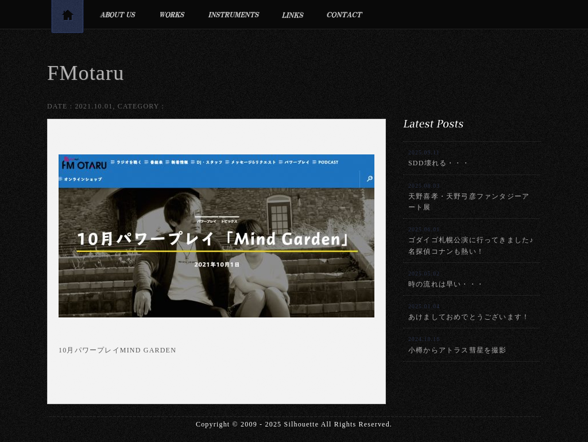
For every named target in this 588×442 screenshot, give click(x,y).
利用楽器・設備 (233, 14)
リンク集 (293, 14)
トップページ (67, 18)
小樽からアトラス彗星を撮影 (457, 345)
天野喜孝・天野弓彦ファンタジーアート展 (468, 197)
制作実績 (172, 14)
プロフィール (117, 14)
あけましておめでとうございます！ (468, 312)
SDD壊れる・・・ (439, 158)
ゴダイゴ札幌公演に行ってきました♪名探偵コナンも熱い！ (470, 240)
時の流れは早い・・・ (446, 279)
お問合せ (344, 14)
